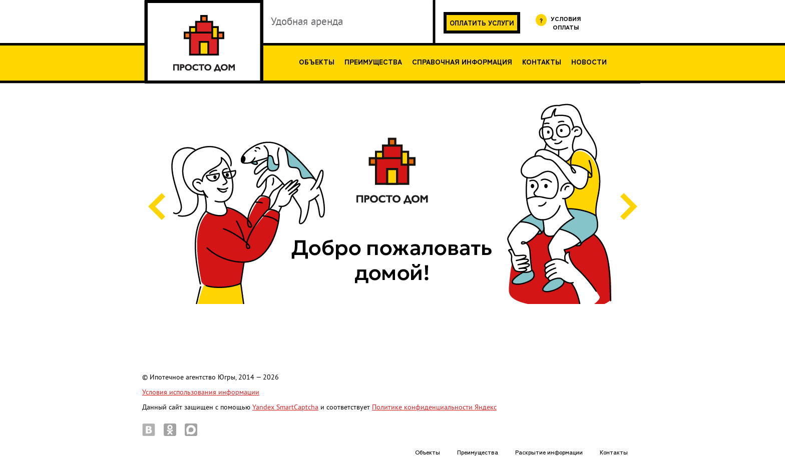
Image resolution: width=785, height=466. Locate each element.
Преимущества (373, 61)
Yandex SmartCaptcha (285, 407)
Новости (589, 61)
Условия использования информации (200, 392)
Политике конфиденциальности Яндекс (434, 407)
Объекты (316, 61)
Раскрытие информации (549, 452)
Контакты (541, 61)
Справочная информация (462, 61)
